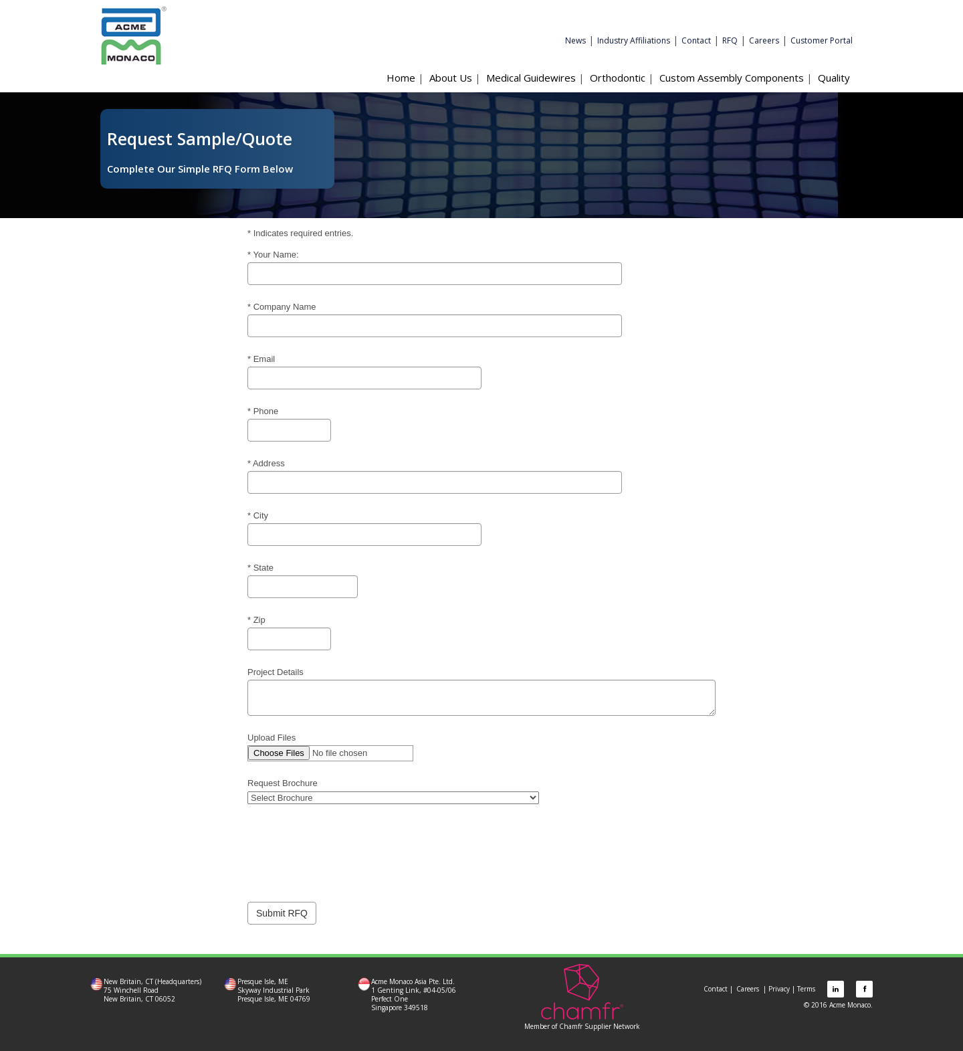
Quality (834, 77)
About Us (450, 77)
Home (401, 77)
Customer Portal (821, 40)
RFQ (730, 40)
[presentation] (349, 846)
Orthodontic (617, 77)
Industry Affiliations (633, 40)
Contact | (718, 988)
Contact (696, 40)
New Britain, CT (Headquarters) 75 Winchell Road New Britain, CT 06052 (152, 990)
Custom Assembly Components (731, 77)
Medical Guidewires (531, 77)
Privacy (779, 988)
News (575, 40)
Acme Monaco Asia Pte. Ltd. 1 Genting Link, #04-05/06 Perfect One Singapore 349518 (413, 994)
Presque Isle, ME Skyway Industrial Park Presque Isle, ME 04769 (273, 990)
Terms (806, 988)
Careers (764, 40)
